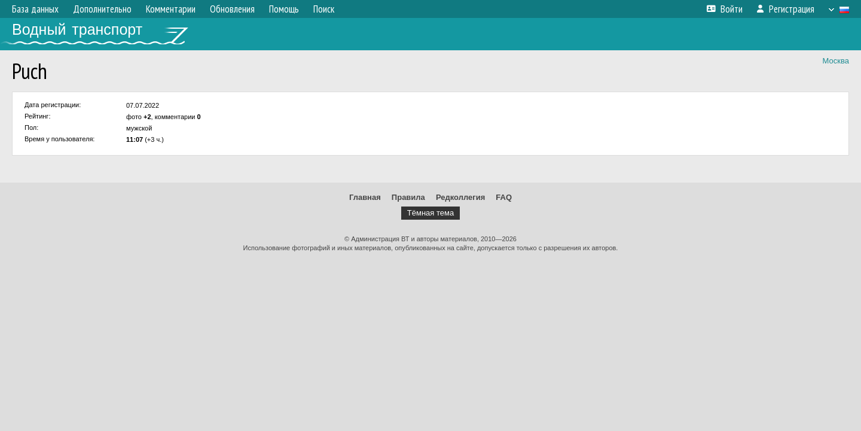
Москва (836, 60)
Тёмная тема (430, 212)
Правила (408, 197)
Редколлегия (460, 197)
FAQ (504, 197)
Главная (365, 197)
